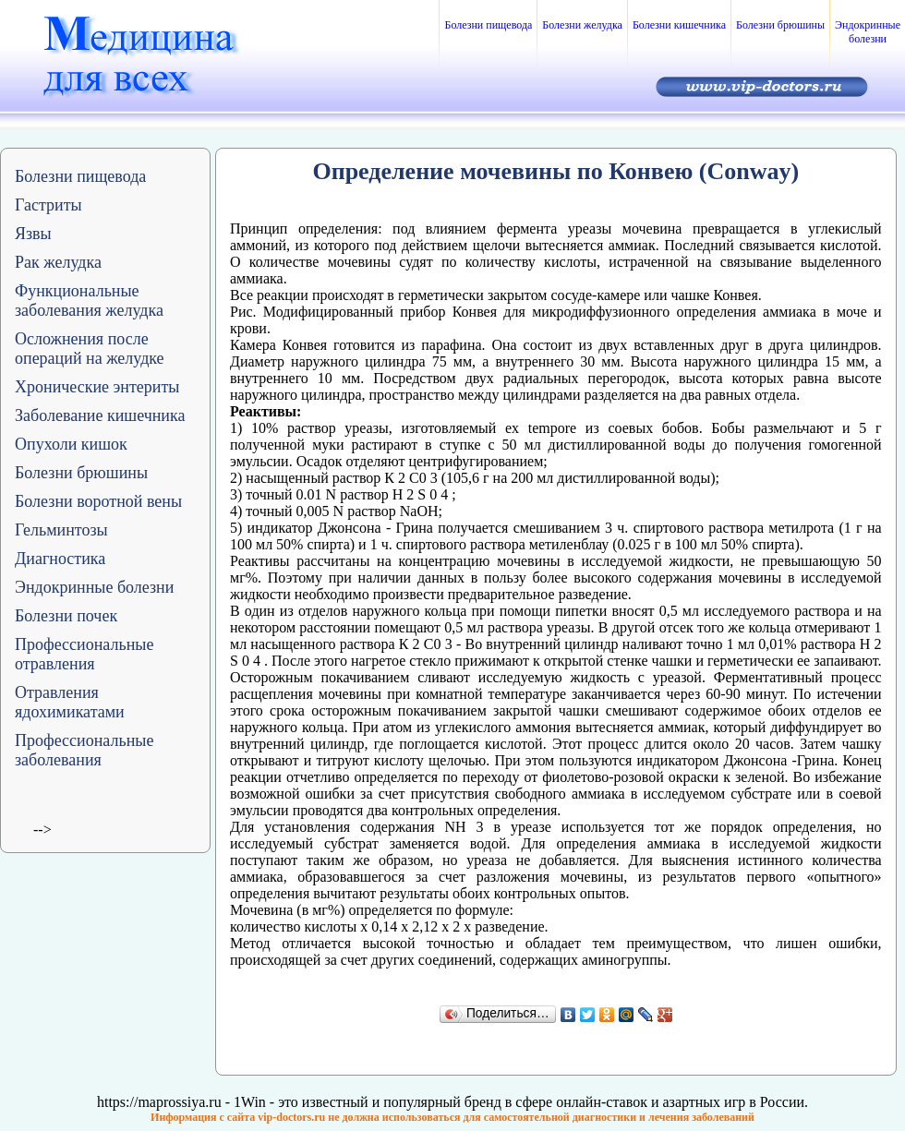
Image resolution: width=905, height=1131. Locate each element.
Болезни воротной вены (98, 501)
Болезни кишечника (679, 24)
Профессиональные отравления (84, 654)
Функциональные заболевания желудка (89, 300)
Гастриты (48, 205)
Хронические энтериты (97, 387)
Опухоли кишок (71, 444)
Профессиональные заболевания (84, 750)
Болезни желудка (582, 24)
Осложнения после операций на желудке (89, 348)
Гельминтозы (61, 530)
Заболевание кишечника (100, 415)
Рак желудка (58, 262)
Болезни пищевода (488, 24)
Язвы (33, 233)
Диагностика (60, 558)
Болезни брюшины (780, 24)
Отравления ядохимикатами (70, 702)
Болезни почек (66, 616)
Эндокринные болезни (867, 31)
